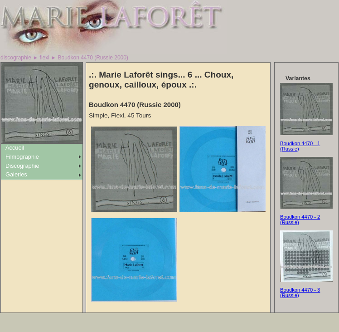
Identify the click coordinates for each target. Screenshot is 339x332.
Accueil (14, 147)
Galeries (16, 174)
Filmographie (22, 156)
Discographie (22, 165)
